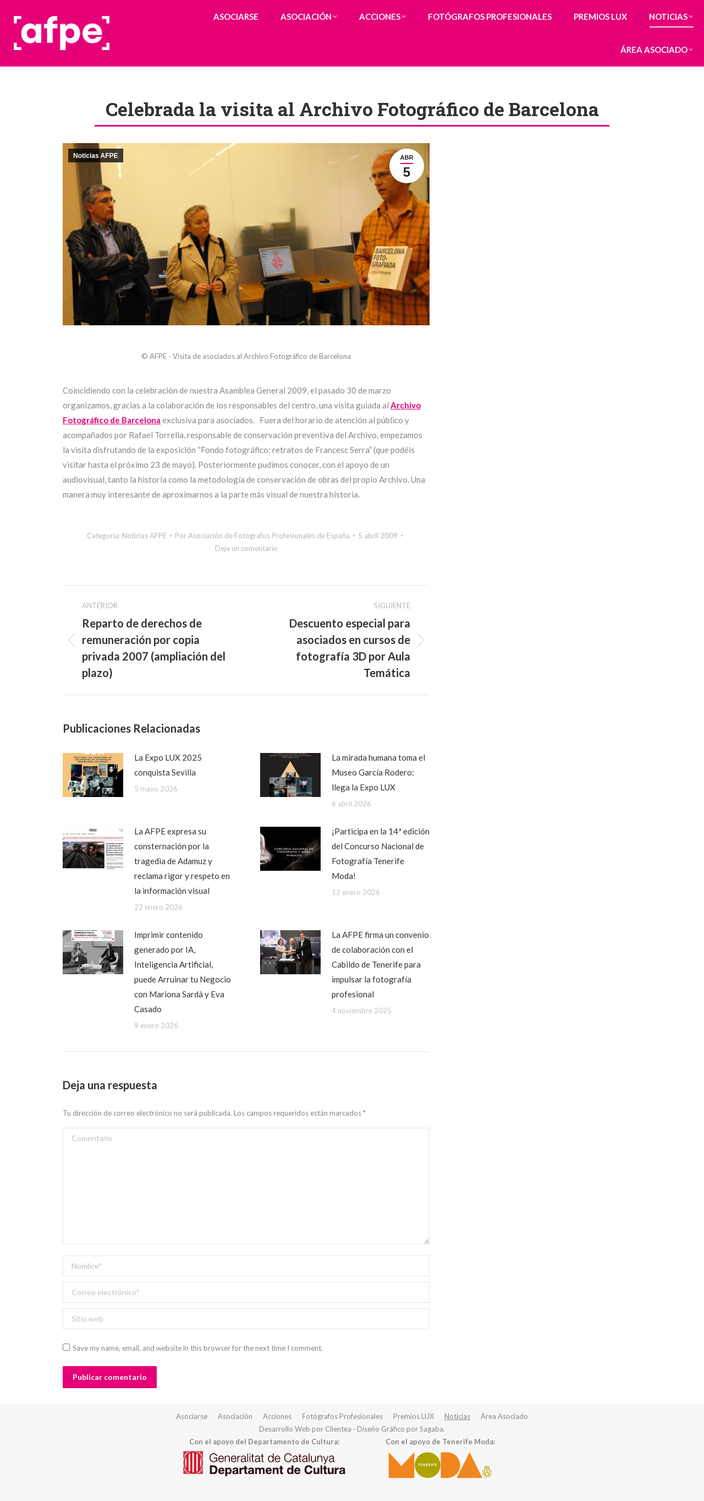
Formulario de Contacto (581, 10)
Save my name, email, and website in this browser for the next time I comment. (198, 1348)
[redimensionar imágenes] (93, 775)
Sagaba (431, 1428)
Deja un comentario (246, 548)
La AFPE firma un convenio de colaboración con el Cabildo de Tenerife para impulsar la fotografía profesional (380, 964)
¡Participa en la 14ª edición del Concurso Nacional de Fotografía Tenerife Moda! (381, 853)
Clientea (338, 1428)
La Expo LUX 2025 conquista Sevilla (168, 764)
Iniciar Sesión (663, 10)
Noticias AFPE (95, 156)
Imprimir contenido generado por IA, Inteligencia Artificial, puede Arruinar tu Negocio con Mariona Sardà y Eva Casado (182, 972)
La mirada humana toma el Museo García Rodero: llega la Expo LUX (378, 772)
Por (262, 535)
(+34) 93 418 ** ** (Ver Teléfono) (468, 10)
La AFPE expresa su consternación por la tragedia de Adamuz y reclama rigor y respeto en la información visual (182, 861)
